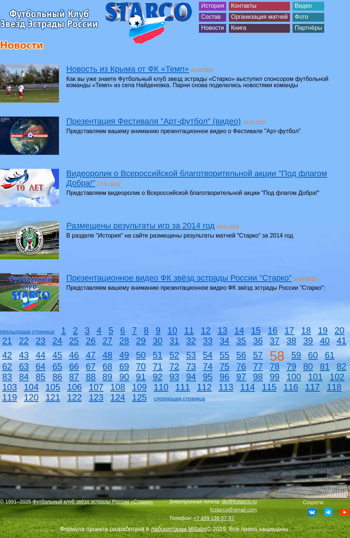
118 (334, 387)
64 (41, 366)
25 (74, 341)
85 (41, 377)
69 (124, 366)
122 (74, 397)
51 (157, 355)
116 (290, 387)
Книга (238, 28)
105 (52, 387)
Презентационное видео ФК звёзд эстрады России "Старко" (179, 277)
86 (57, 377)
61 (330, 355)
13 (222, 330)
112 (204, 387)
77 (258, 366)
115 (269, 387)
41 (342, 341)
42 (7, 355)
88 (91, 377)
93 (174, 377)
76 (241, 366)
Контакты (243, 6)
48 (107, 355)
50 (141, 355)
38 (291, 341)
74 (208, 366)
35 (241, 341)
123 (96, 397)
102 (337, 377)
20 (339, 330)
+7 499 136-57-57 (213, 518)
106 (74, 387)
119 (9, 397)
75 (225, 366)
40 (325, 341)
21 (7, 341)
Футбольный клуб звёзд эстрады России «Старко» (92, 502)
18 (306, 330)
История (212, 6)
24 (57, 341)
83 (7, 377)
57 (258, 355)
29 (141, 341)
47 (91, 355)
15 (256, 330)
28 (124, 341)
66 (74, 366)
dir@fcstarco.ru (239, 502)
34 (225, 341)
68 (107, 366)
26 (91, 341)
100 (293, 377)
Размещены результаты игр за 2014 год (140, 225)
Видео (303, 6)
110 (161, 387)
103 (9, 387)
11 (189, 330)
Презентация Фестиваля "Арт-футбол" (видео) (153, 121)
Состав (211, 17)
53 (191, 355)
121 (52, 397)
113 (225, 387)
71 (157, 366)
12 (206, 330)
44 (41, 355)
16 (273, 330)
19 (323, 330)
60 (313, 355)
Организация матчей (259, 17)
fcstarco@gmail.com (233, 510)
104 (31, 387)
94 (191, 377)
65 (57, 366)
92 (157, 377)
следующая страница (179, 399)
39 (308, 341)
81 (325, 366)
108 (118, 387)
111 (182, 387)
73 (191, 366)
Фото (301, 17)
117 (312, 387)
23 (41, 341)
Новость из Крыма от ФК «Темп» (127, 69)
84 (24, 377)
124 (118, 397)
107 (96, 387)
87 (74, 377)
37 (275, 341)
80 (308, 366)
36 (258, 341)
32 (191, 341)
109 (139, 387)
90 (124, 377)
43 (24, 355)
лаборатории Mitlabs (179, 529)
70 (141, 366)
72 (174, 366)
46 (74, 355)
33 (208, 341)
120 (31, 397)
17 (289, 330)
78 (275, 366)
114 (247, 387)
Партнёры (308, 28)
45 (57, 355)
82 (342, 366)
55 (225, 355)
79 (291, 366)
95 (208, 377)
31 (174, 341)
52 (174, 355)
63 (24, 366)
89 (107, 377)
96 (225, 377)
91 (141, 377)
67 (91, 366)
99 (275, 377)
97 (241, 377)
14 (239, 330)
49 (124, 355)
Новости (212, 28)
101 (315, 377)
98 (258, 377)
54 (208, 355)
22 (24, 341)
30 (157, 341)
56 (241, 355)
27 (107, 341)
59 (296, 355)
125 (139, 397)
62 (7, 366)
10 (172, 330)
